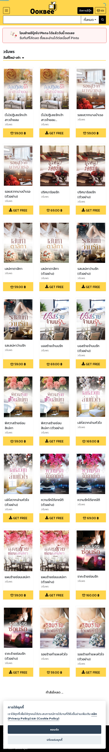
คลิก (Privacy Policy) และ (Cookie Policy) (52, 716)
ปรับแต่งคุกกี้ (54, 740)
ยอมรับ (54, 730)
